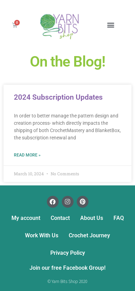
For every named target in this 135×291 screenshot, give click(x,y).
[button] (110, 25)
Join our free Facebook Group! (67, 268)
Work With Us (41, 235)
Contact (60, 218)
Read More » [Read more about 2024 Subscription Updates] (27, 155)
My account (25, 218)
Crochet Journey (89, 235)
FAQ (118, 218)
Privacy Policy (67, 253)
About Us (91, 218)
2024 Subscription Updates (58, 97)
